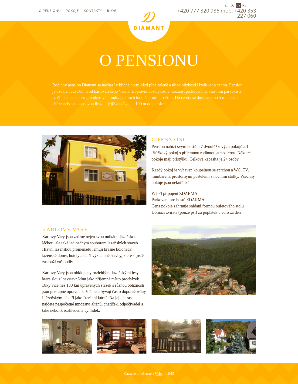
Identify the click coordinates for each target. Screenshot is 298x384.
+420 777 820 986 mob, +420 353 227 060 (216, 13)
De (232, 5)
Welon (159, 373)
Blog (112, 10)
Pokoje (72, 10)
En (226, 5)
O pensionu (50, 10)
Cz (238, 5)
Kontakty (93, 10)
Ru (244, 5)
